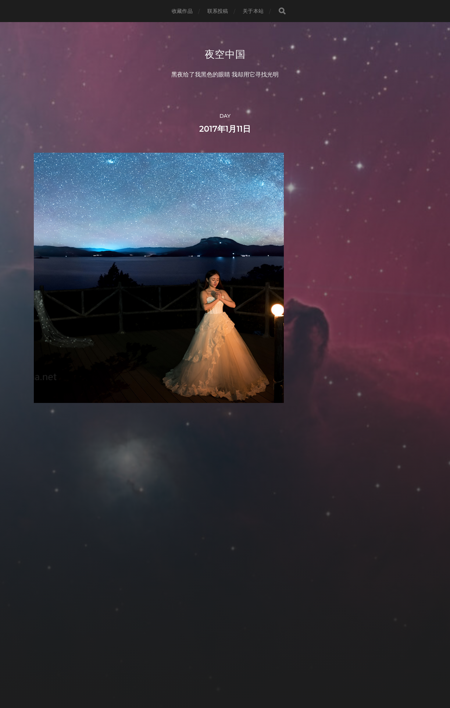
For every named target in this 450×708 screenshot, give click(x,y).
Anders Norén (238, 676)
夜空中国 (225, 54)
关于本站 (253, 11)
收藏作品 (182, 11)
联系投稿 (217, 11)
